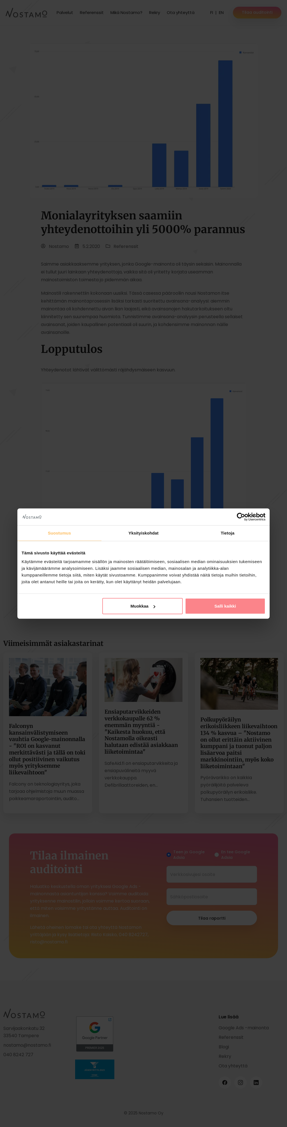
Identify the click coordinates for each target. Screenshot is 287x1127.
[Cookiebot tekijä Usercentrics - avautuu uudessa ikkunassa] (240, 516)
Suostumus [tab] (59, 532)
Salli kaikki (225, 606)
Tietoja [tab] (228, 532)
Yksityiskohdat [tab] (143, 532)
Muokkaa (143, 606)
